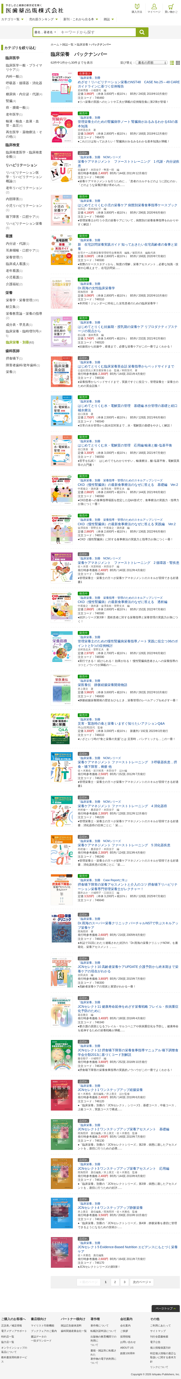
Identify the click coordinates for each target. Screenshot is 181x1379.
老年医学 (14, 114)
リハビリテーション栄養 (24, 226)
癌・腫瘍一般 (17, 107)
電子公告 (155, 1342)
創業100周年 (127, 1353)
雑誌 (107, 19)
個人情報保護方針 (160, 1347)
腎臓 (11, 101)
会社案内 (125, 1325)
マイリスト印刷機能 (42, 1325)
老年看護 (14, 270)
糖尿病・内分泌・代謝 (24, 94)
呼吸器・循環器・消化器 (24, 85)
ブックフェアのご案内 (44, 1330)
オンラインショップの (15, 1350)
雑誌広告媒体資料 (71, 1325)
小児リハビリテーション (24, 208)
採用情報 (125, 1336)
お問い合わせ (128, 1342)
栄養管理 (14, 257)
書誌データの (44, 1339)
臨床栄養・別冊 (20, 342)
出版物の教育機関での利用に (104, 1341)
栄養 (11, 372)
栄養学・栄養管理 (22, 300)
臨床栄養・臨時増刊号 (23, 333)
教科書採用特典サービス (14, 1359)
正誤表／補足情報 (11, 1325)
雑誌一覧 (68, 44)
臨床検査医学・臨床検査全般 (24, 154)
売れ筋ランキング (41, 19)
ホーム (55, 44)
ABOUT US (126, 1347)
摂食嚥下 (14, 358)
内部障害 (14, 199)
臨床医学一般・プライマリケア (24, 67)
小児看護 (14, 277)
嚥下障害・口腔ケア (22, 217)
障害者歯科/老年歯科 (23, 365)
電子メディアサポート (14, 1330)
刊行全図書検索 (159, 1336)
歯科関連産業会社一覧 (74, 1330)
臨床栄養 (82, 44)
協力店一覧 (7, 1342)
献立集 (12, 307)
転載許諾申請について (103, 1330)
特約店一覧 (7, 1336)
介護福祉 (14, 284)
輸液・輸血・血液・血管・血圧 (22, 123)
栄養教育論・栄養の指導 (24, 316)
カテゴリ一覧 (10, 19)
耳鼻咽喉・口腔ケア (22, 250)
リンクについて (159, 1367)
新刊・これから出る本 (78, 19)
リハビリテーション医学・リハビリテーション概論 (24, 177)
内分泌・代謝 (17, 243)
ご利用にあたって (160, 1325)
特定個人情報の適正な (163, 1358)
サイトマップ (158, 1330)
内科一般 (14, 76)
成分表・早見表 (19, 324)
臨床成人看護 (17, 264)
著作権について (99, 1325)
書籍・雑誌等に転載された (104, 1357)
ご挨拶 (124, 1330)
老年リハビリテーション (24, 190)
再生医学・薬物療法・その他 (24, 134)
